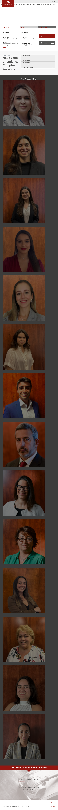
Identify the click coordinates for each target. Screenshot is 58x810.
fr (53, 1)
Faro (22, 779)
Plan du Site (53, 806)
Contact (53, 4)
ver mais (4, 47)
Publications (49, 4)
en (51, 1)
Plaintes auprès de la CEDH (28, 67)
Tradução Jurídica (47, 43)
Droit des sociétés (26, 62)
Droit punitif (25, 58)
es (52, 1)
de (54, 1)
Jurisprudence (43, 4)
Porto (36, 779)
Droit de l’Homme (26, 55)
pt (50, 1)
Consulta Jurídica (47, 36)
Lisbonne (29, 779)
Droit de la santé (26, 60)
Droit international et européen (29, 64)
